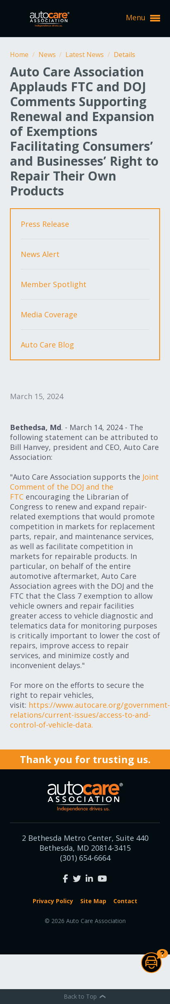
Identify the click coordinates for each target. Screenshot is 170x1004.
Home (20, 54)
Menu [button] (143, 17)
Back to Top (85, 996)
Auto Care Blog (47, 345)
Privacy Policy (53, 901)
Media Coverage (49, 314)
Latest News (85, 54)
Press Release (45, 224)
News (47, 54)
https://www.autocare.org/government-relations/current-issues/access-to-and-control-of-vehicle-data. (90, 715)
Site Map (93, 901)
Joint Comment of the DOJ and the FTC (84, 487)
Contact (125, 901)
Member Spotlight (53, 284)
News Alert (40, 254)
